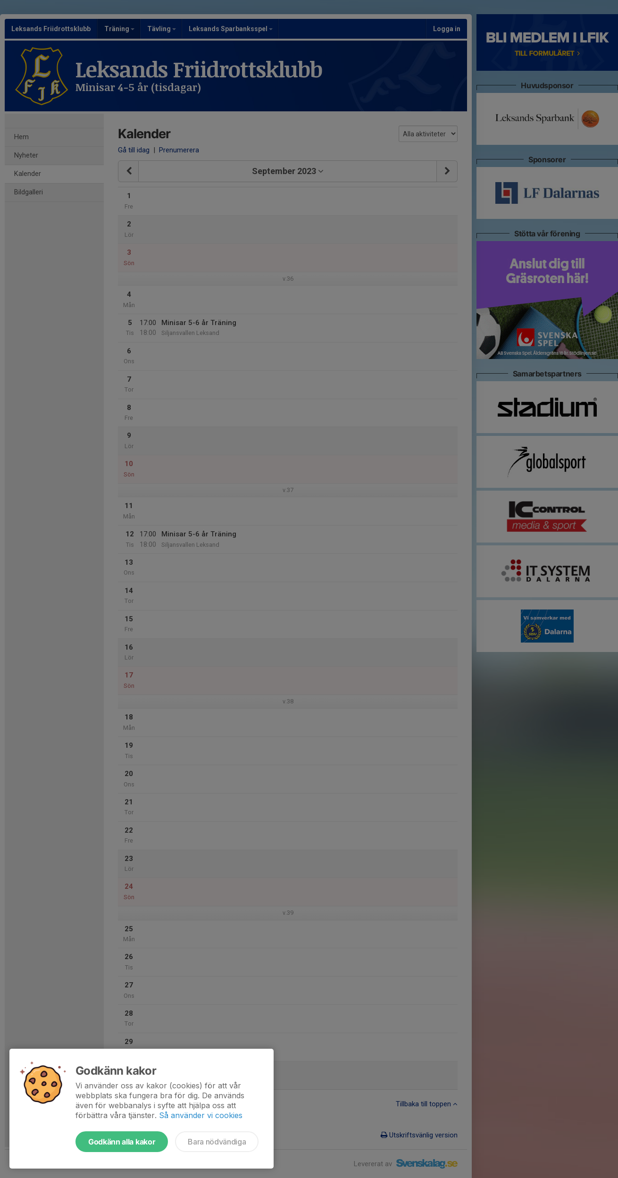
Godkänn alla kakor (121, 1141)
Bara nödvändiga (217, 1141)
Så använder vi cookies (200, 1115)
